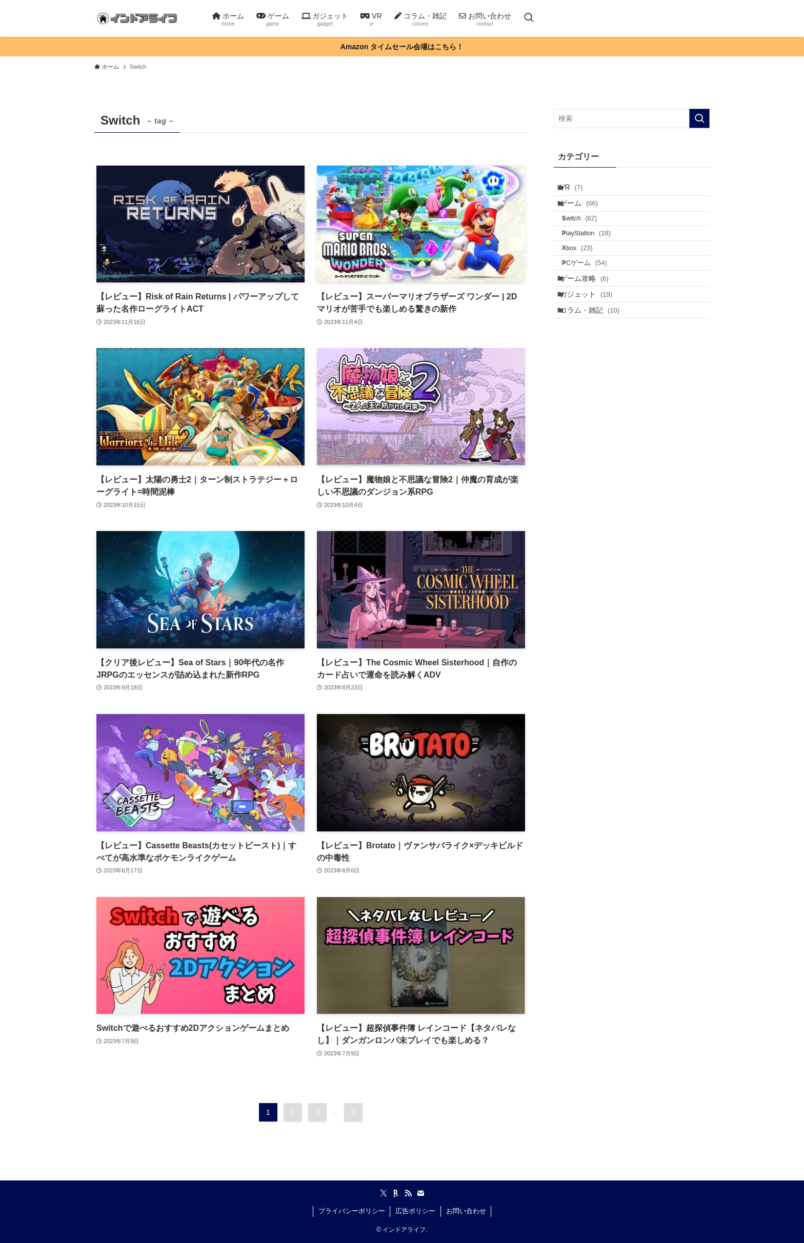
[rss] (408, 1193)
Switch (588, 231)
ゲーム (586, 211)
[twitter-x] (383, 1193)
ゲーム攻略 (591, 311)
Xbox (585, 271)
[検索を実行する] (699, 118)
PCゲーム (592, 291)
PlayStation (594, 251)
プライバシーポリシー (351, 1211)
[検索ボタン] (528, 18)
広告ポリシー (415, 1211)
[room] (395, 1193)
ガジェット (593, 333)
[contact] (420, 1193)
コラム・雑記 (596, 354)
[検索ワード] (632, 118)
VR (578, 190)
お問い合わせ (466, 1211)
